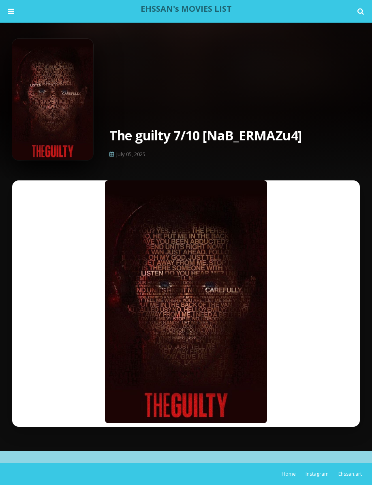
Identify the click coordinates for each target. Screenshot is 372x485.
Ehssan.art (350, 473)
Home (289, 473)
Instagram (317, 473)
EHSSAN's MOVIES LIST (186, 8)
